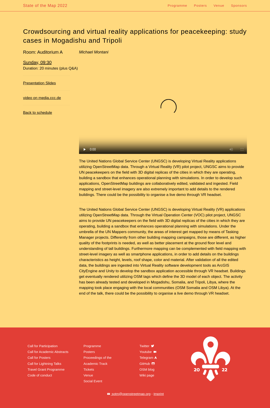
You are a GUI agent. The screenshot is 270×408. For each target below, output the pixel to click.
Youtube (148, 352)
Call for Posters (39, 357)
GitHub (147, 364)
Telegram (148, 357)
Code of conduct (40, 375)
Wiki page (146, 375)
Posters (200, 5)
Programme (177, 5)
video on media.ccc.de (42, 98)
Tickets (89, 369)
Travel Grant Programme (46, 369)
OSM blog (146, 369)
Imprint (159, 394)
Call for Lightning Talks (44, 364)
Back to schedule (37, 112)
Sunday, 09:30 (37, 62)
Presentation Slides (39, 83)
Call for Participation (43, 346)
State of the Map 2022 (45, 5)
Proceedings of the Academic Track (97, 360)
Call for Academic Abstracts (48, 352)
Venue (219, 5)
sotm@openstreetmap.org (128, 394)
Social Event (93, 381)
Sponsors (239, 5)
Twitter (147, 346)
